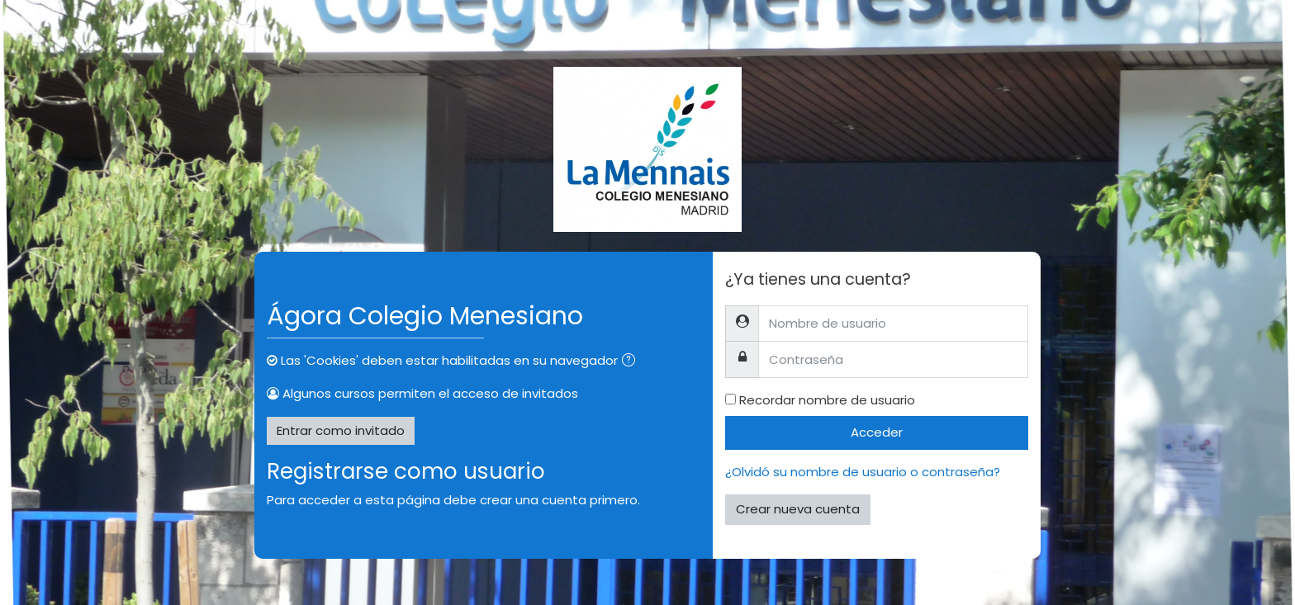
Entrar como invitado (341, 430)
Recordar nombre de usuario (827, 400)
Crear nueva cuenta (798, 509)
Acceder (877, 432)
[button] (632, 362)
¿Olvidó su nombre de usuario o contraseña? (862, 471)
